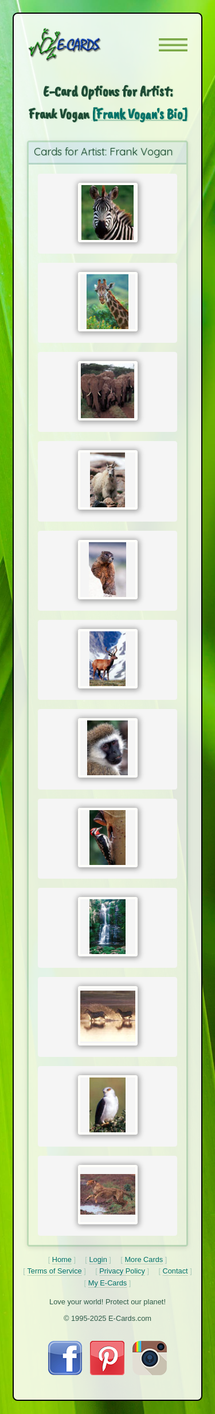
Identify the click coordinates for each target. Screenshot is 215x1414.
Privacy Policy (122, 1271)
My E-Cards (107, 1283)
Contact (175, 1271)
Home (62, 1259)
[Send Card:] (108, 212)
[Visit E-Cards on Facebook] (65, 1372)
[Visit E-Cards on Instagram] (149, 1372)
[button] (173, 45)
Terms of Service (54, 1271)
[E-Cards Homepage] (85, 44)
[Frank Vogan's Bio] (139, 114)
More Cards (143, 1259)
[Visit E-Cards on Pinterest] (107, 1372)
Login (98, 1259)
